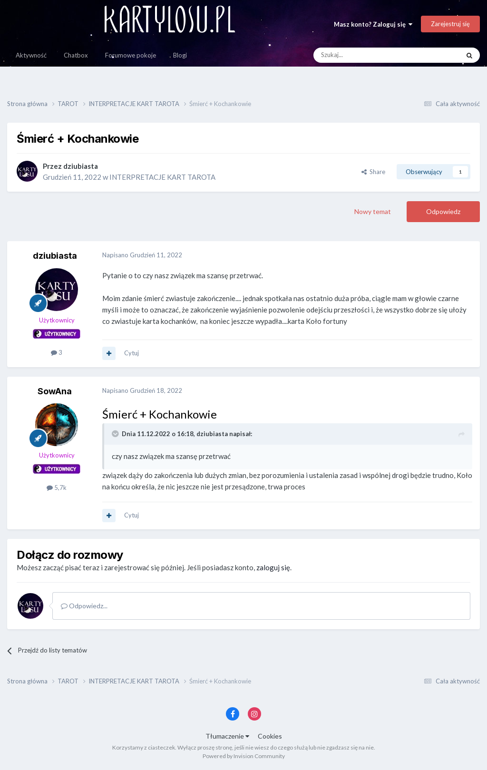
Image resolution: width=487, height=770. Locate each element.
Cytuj (131, 353)
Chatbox (76, 55)
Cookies (270, 736)
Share (373, 171)
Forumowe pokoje (130, 55)
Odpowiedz (443, 211)
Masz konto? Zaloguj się (373, 24)
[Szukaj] (364, 55)
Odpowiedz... (84, 606)
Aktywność (31, 55)
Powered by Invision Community (244, 756)
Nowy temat (372, 211)
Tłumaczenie (227, 736)
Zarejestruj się (450, 24)
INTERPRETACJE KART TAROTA (162, 177)
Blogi (180, 55)
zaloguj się (273, 567)
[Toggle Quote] (116, 434)
